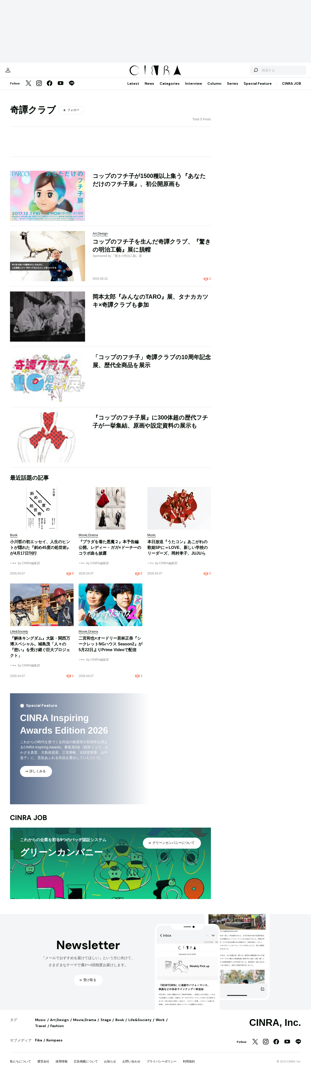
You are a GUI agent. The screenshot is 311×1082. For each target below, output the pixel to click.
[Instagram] (39, 88)
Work (160, 1025)
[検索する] (243, 72)
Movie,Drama (84, 1025)
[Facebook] (49, 88)
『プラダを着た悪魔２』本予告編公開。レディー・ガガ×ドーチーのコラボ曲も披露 (110, 552)
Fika (38, 1045)
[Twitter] (28, 88)
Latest (133, 88)
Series (232, 88)
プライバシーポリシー (162, 1066)
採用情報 (62, 1066)
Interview (193, 88)
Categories (170, 88)
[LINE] (71, 88)
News (149, 88)
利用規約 (189, 1066)
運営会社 (43, 1066)
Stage (106, 1025)
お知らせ (110, 1066)
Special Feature (258, 88)
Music (40, 1025)
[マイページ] (21, 73)
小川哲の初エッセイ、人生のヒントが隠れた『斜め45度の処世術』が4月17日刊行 (40, 552)
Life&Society (139, 1025)
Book (119, 1025)
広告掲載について (86, 1066)
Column (214, 88)
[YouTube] (60, 88)
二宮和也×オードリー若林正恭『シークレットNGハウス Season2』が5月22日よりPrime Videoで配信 (110, 649)
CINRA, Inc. (275, 1027)
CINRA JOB (291, 88)
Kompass (54, 1045)
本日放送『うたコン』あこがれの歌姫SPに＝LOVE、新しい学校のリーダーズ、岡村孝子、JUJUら (177, 552)
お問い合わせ (131, 1066)
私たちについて (20, 1066)
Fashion (57, 1031)
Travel (40, 1031)
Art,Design (59, 1025)
